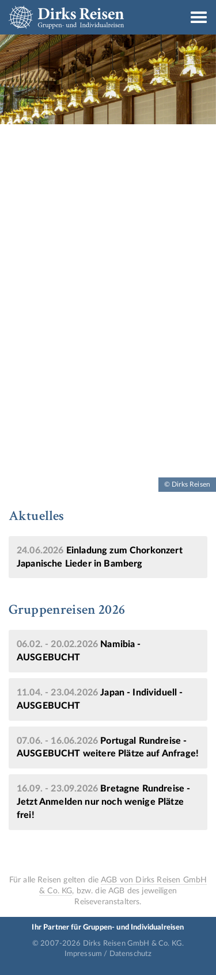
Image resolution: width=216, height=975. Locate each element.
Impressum (83, 953)
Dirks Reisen (66, 17)
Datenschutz (130, 953)
